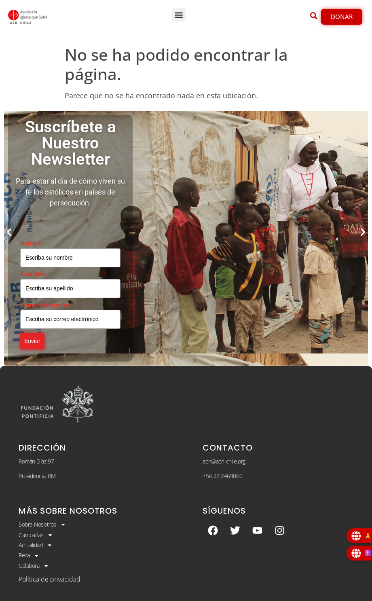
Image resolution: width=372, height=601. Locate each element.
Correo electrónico (46, 305)
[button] (179, 14)
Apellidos (33, 274)
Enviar (32, 341)
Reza (29, 555)
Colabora (34, 565)
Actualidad (36, 545)
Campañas (36, 535)
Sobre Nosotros (42, 524)
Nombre (31, 243)
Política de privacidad (49, 579)
